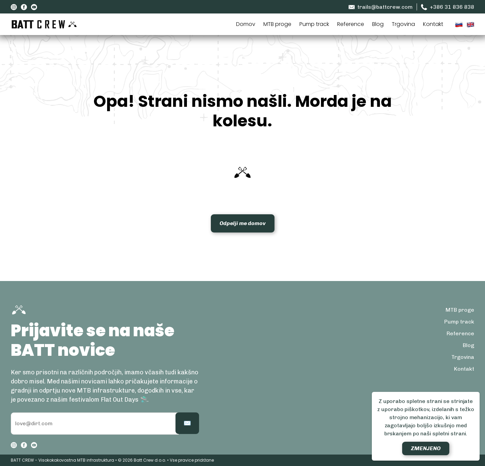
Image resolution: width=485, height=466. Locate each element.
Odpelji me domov (243, 223)
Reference (350, 24)
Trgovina (403, 24)
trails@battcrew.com (381, 7)
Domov (245, 24)
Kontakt (433, 24)
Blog (378, 24)
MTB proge (277, 24)
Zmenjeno (426, 448)
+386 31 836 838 (447, 7)
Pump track (314, 24)
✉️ (187, 423)
